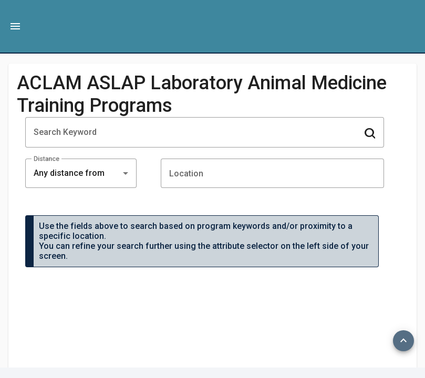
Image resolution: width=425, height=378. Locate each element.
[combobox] (81, 173)
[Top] (403, 340)
